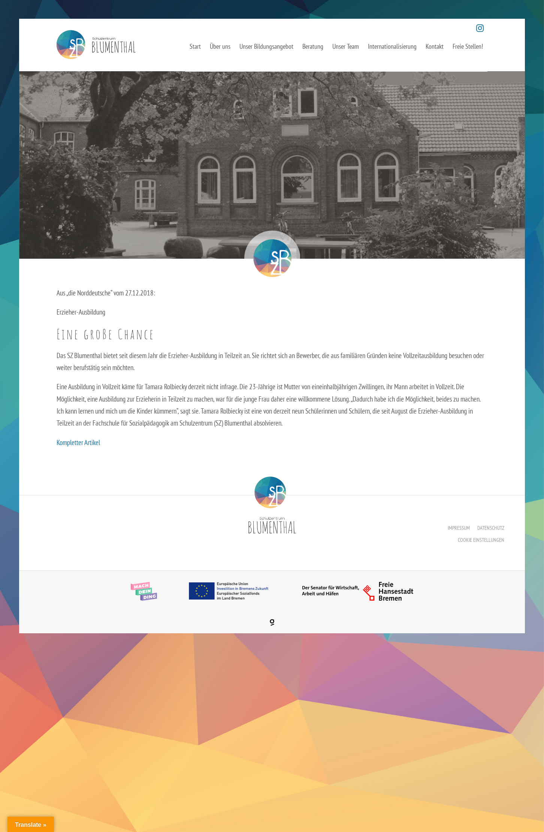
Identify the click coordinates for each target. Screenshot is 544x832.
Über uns (220, 46)
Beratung (312, 46)
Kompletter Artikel (78, 442)
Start (195, 46)
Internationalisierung (392, 46)
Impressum (459, 528)
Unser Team (345, 46)
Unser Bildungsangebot (266, 46)
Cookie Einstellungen (481, 540)
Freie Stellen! (468, 46)
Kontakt (435, 46)
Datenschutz (490, 528)
